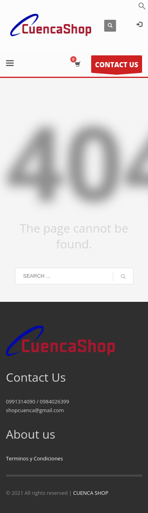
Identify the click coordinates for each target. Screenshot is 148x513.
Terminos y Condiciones (34, 458)
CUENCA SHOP (90, 492)
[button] (142, 7)
